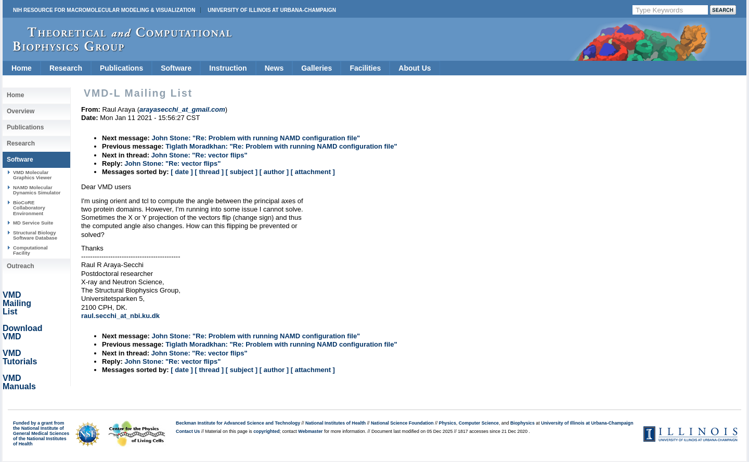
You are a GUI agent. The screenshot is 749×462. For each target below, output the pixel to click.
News (274, 68)
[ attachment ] (313, 172)
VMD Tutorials (20, 357)
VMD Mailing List (17, 303)
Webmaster (310, 431)
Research (65, 68)
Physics (447, 423)
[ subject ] (241, 172)
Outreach (20, 266)
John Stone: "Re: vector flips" (199, 155)
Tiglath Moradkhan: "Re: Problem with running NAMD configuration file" (281, 146)
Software (176, 68)
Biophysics (522, 423)
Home (21, 68)
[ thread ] (209, 172)
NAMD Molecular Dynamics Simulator (37, 189)
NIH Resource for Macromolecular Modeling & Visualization (104, 10)
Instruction (228, 68)
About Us (414, 68)
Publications (121, 68)
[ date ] (182, 172)
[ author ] (274, 172)
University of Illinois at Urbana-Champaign (272, 10)
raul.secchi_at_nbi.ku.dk (120, 316)
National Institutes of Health (335, 423)
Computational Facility (30, 250)
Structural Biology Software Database (35, 235)
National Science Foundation (402, 423)
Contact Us (188, 431)
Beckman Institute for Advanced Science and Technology (238, 423)
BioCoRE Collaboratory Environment (29, 208)
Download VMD (22, 332)
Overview (20, 111)
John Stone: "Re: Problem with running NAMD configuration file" (255, 138)
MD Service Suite (33, 223)
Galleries (316, 68)
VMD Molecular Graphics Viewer (32, 174)
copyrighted (266, 431)
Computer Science (479, 423)
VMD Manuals (19, 382)
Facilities (365, 68)
